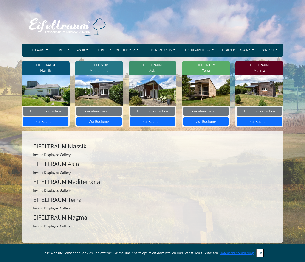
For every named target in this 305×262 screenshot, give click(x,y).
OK (260, 253)
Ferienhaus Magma (236, 50)
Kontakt (268, 50)
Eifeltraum (36, 50)
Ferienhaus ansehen (45, 111)
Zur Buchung (45, 121)
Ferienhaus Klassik (71, 50)
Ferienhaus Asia (160, 50)
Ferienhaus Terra (197, 50)
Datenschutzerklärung (237, 253)
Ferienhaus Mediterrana (117, 50)
